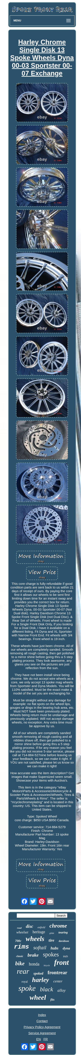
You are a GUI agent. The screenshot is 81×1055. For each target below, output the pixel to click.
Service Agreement (42, 1033)
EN (38, 1039)
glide (51, 933)
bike (19, 963)
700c (18, 941)
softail (39, 947)
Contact (42, 1021)
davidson (64, 941)
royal (25, 981)
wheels (35, 939)
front (61, 962)
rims (21, 947)
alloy (61, 990)
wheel (38, 997)
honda (34, 964)
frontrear (57, 972)
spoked (38, 973)
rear (23, 971)
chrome (58, 926)
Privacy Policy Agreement (42, 1027)
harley (40, 979)
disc (29, 926)
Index (42, 1015)
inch (65, 956)
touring (63, 932)
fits (52, 999)
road (19, 928)
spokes (51, 954)
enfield (41, 927)
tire (51, 940)
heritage (39, 932)
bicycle (47, 965)
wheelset (22, 932)
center (57, 981)
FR (45, 1039)
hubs (54, 948)
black (46, 989)
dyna (66, 948)
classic (19, 956)
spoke (27, 988)
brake (32, 955)
